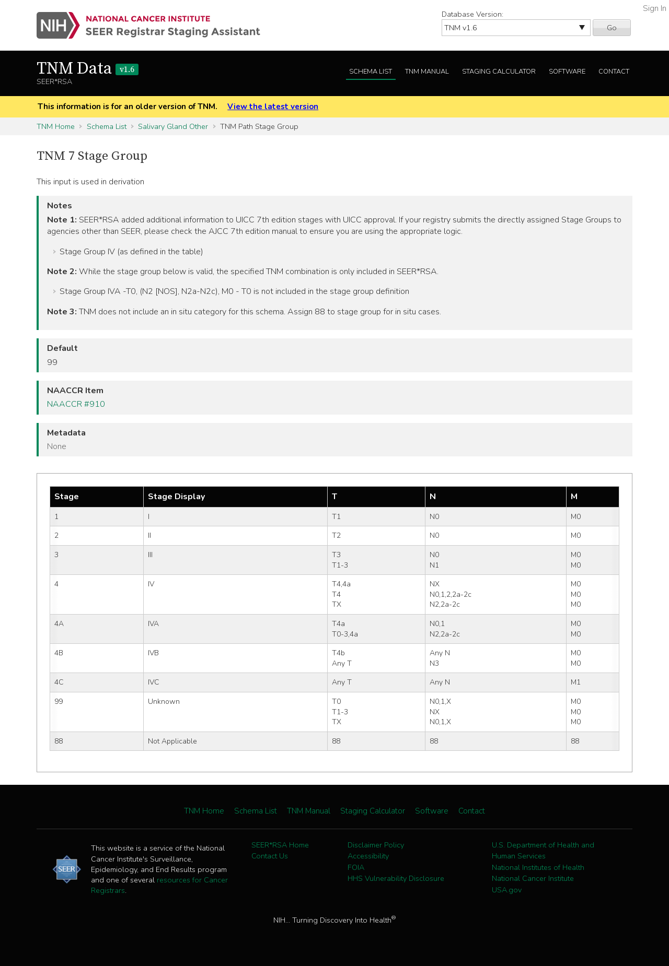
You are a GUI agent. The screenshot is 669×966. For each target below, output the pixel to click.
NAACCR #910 (76, 404)
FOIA (356, 867)
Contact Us (269, 856)
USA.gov (507, 890)
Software (567, 71)
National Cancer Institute (533, 878)
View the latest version (272, 106)
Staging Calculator (499, 71)
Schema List (370, 71)
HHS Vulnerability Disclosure (396, 878)
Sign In (654, 8)
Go (612, 27)
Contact (613, 71)
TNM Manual (427, 71)
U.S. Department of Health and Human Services (543, 851)
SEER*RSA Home (280, 845)
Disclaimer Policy (376, 845)
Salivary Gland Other (173, 126)
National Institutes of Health (538, 867)
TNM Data (88, 68)
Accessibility (368, 856)
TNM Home (56, 126)
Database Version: (472, 14)
